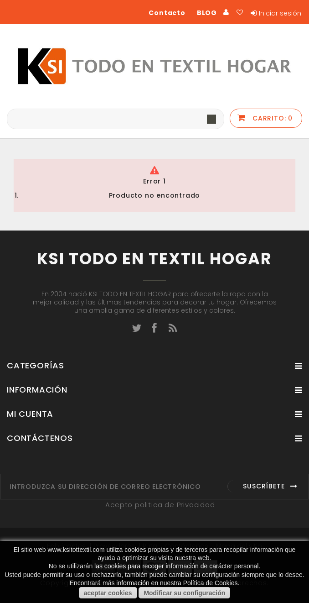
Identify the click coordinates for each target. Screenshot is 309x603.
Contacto (167, 12)
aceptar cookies (108, 593)
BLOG (207, 12)
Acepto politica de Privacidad (160, 504)
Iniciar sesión (280, 13)
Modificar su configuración (184, 593)
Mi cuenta (30, 413)
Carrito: (271, 118)
